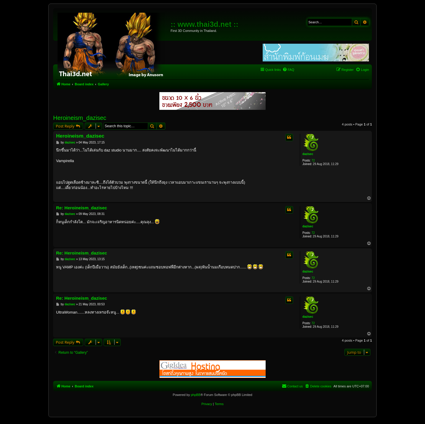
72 (313, 160)
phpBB (195, 395)
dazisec (308, 154)
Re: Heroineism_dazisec (81, 207)
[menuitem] (288, 69)
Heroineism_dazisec (79, 118)
